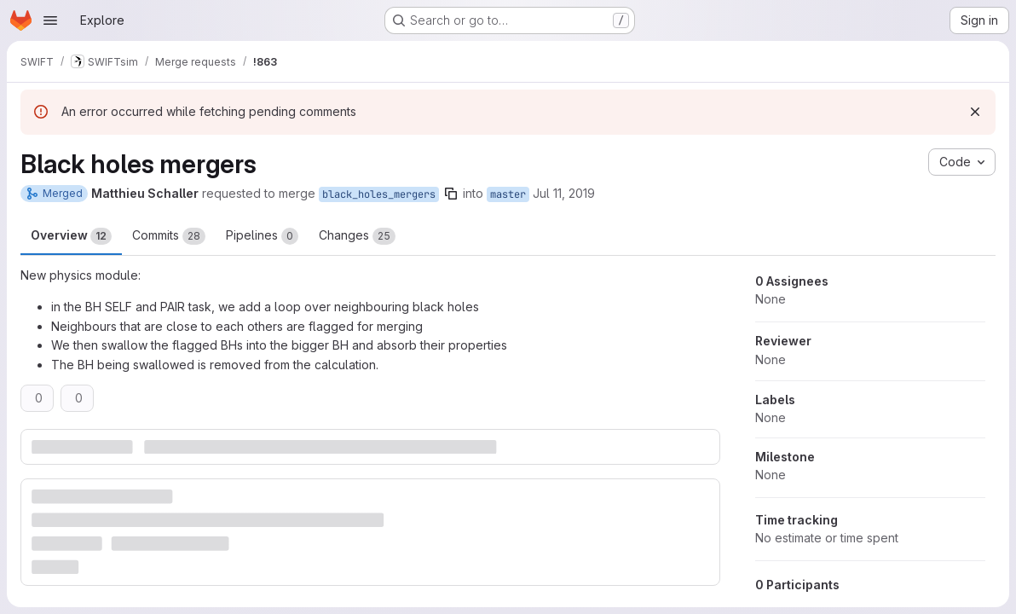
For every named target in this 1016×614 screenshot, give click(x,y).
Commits (168, 236)
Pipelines (262, 236)
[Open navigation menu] (50, 20)
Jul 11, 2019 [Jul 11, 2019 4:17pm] (564, 193)
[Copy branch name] (451, 193)
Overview (71, 236)
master (508, 194)
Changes (357, 236)
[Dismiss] (975, 111)
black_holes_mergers (379, 194)
